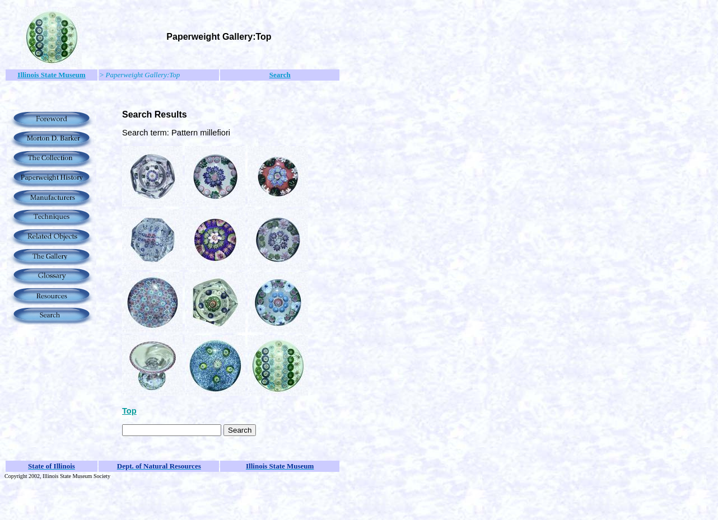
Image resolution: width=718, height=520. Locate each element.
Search (280, 75)
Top (129, 410)
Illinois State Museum (51, 75)
